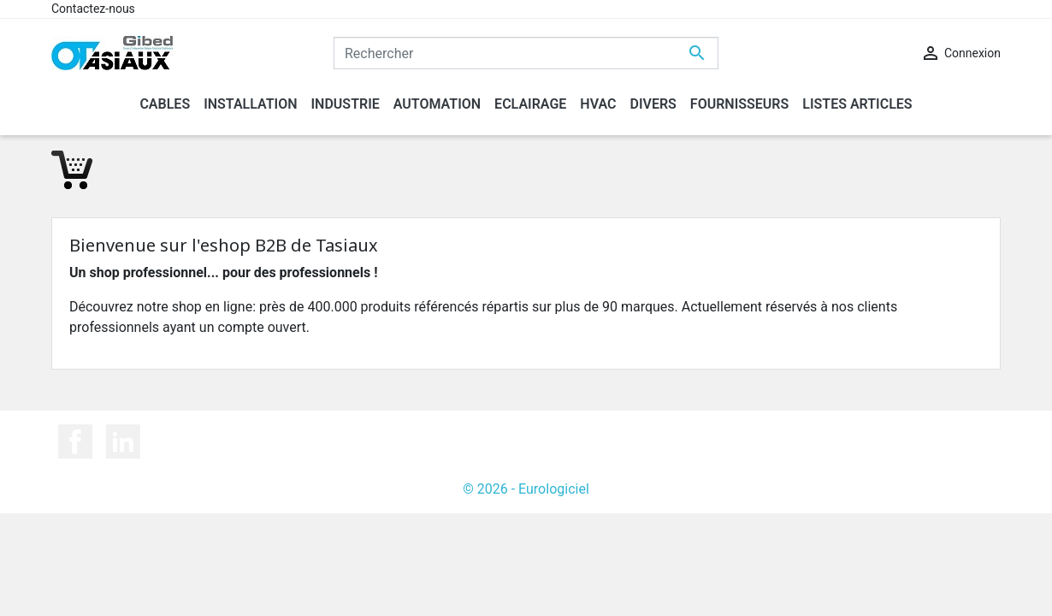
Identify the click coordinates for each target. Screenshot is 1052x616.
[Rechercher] (526, 53)
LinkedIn (123, 441)
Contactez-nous (93, 8)
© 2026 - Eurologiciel (526, 489)
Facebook (75, 441)
